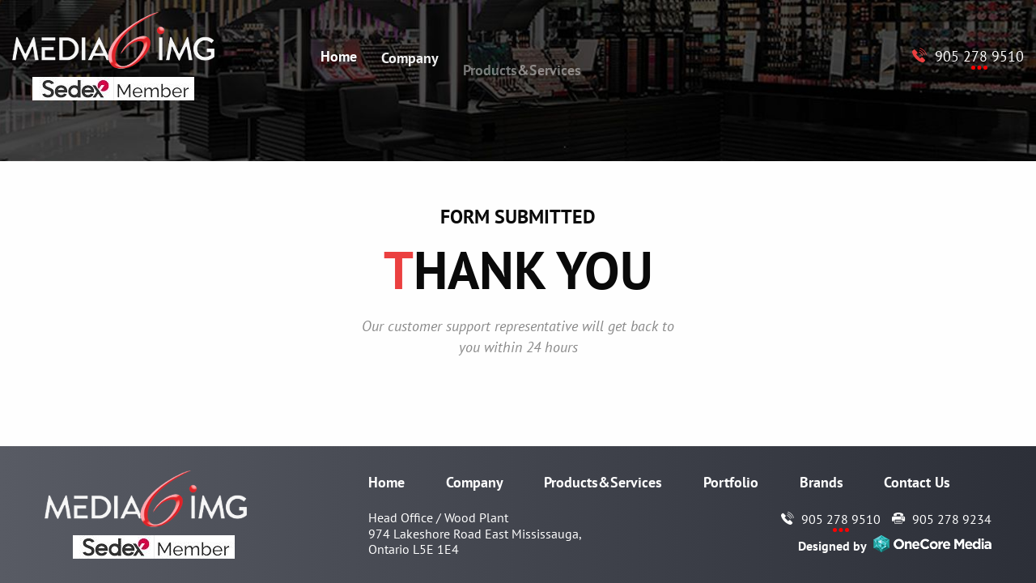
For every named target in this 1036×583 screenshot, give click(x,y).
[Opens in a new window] (932, 546)
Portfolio (730, 482)
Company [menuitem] (410, 60)
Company (474, 482)
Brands (821, 482)
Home (386, 482)
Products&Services (603, 482)
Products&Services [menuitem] (522, 76)
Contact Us (917, 482)
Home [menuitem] (339, 56)
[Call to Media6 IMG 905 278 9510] (968, 56)
